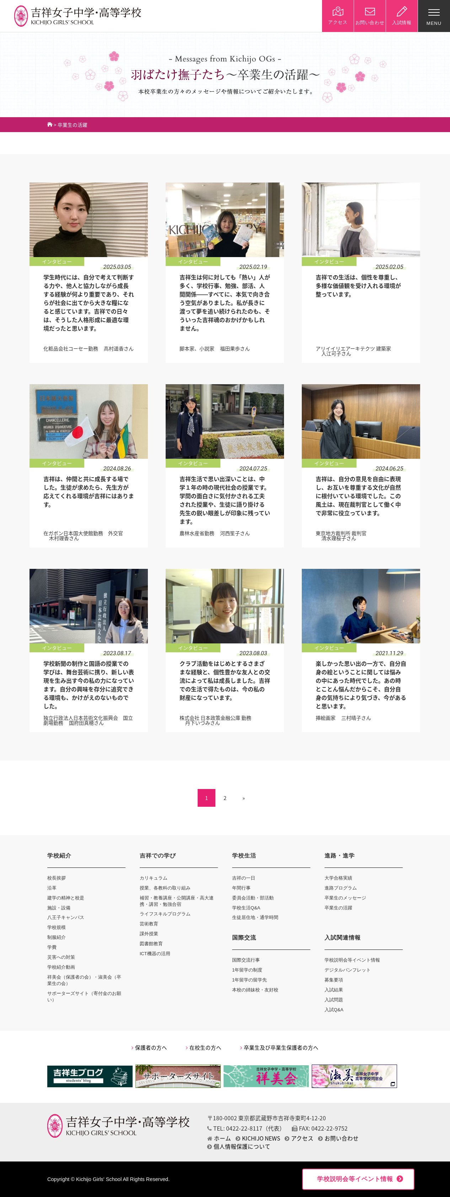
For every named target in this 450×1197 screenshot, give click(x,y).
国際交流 (244, 938)
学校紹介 (59, 856)
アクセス (299, 1138)
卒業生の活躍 (338, 907)
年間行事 (241, 888)
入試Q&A (334, 1009)
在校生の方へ (203, 1047)
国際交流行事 (246, 960)
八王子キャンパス (65, 917)
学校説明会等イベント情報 (352, 960)
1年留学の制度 (247, 970)
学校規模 (56, 927)
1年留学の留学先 (249, 980)
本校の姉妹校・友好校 (255, 989)
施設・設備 (58, 907)
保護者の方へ (149, 1047)
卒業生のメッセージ (345, 898)
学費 (52, 947)
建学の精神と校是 (65, 898)
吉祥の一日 (243, 878)
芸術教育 (149, 923)
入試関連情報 (343, 938)
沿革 (52, 888)
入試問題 (334, 999)
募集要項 (334, 980)
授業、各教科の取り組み (165, 888)
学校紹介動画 (61, 967)
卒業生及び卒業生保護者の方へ (279, 1047)
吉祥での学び (158, 856)
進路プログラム (341, 888)
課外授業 (149, 933)
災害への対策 (61, 957)
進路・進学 (340, 856)
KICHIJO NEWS (258, 1138)
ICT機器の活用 (155, 953)
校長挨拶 (56, 878)
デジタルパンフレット (348, 970)
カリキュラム (153, 878)
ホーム (219, 1138)
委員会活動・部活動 (253, 898)
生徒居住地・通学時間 (255, 917)
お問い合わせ (338, 1138)
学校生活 (244, 856)
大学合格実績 (338, 878)
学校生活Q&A (246, 907)
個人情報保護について (238, 1146)
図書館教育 (151, 943)
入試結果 (334, 989)
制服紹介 (56, 937)
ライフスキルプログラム (165, 913)
